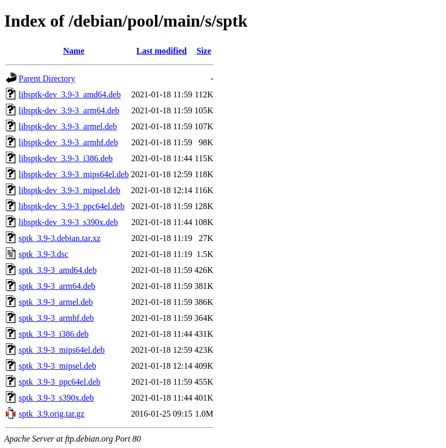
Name (74, 50)
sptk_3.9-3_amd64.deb (58, 270)
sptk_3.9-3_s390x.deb (56, 397)
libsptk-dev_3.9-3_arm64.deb (69, 110)
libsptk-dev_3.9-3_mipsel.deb (69, 190)
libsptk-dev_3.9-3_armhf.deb (68, 142)
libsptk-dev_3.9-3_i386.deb (66, 158)
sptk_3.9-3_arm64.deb (57, 286)
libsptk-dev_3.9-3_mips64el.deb (74, 174)
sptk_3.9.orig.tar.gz (52, 413)
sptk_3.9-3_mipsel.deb (57, 365)
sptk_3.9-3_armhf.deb (56, 317)
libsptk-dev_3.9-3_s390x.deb (68, 222)
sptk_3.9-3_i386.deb (54, 333)
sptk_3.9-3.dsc (43, 254)
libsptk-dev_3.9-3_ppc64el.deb (72, 206)
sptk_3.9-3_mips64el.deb (62, 349)
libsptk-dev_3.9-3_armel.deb (68, 126)
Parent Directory (47, 78)
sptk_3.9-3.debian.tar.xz (60, 238)
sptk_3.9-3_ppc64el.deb (60, 381)
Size (203, 50)
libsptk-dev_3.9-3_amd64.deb (70, 94)
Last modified (161, 50)
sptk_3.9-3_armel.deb (56, 301)
